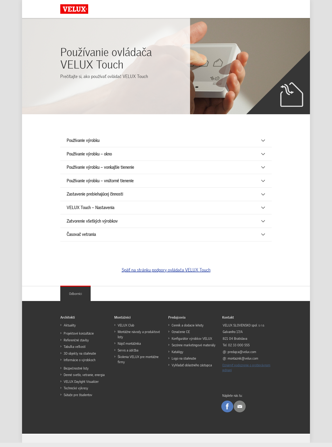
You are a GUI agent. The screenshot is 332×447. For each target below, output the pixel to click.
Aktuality (70, 330)
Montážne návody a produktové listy (139, 338)
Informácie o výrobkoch (79, 364)
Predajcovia (177, 322)
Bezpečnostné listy (76, 373)
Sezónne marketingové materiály (193, 349)
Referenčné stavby (76, 344)
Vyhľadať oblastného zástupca (192, 369)
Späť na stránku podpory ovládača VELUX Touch (166, 274)
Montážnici (122, 322)
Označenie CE (181, 336)
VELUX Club (126, 330)
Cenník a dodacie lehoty (188, 330)
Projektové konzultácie (79, 338)
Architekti (67, 322)
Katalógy (177, 356)
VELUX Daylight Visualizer (81, 386)
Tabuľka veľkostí (74, 351)
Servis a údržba (128, 355)
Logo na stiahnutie (184, 363)
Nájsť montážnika (129, 348)
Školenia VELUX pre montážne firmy (138, 363)
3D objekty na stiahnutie (80, 358)
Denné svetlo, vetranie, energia (84, 379)
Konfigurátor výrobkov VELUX (192, 343)
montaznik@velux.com (243, 363)
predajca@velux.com (242, 356)
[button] (166, 141)
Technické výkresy (76, 392)
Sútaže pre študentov (78, 399)
